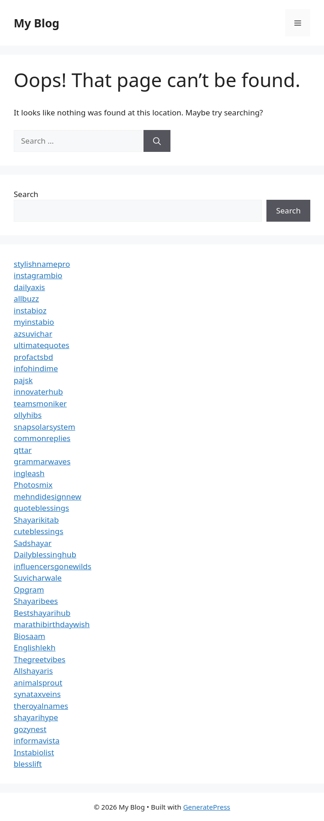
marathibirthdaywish (52, 624)
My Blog (36, 23)
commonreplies (42, 438)
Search (26, 194)
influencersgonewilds (52, 566)
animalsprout (38, 682)
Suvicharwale (38, 577)
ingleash (29, 473)
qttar (23, 450)
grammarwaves (42, 461)
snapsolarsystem (44, 426)
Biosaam (29, 636)
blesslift (28, 764)
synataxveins (37, 694)
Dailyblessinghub (45, 554)
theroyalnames (41, 706)
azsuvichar (33, 333)
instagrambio (38, 275)
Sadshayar (33, 543)
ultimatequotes (41, 345)
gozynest (30, 729)
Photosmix (33, 484)
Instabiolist (34, 752)
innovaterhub (38, 391)
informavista (36, 740)
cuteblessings (39, 531)
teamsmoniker (40, 403)
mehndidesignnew (47, 496)
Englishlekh (34, 647)
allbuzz (26, 298)
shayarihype (36, 717)
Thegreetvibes (39, 659)
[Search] (156, 141)
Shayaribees (36, 601)
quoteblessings (41, 508)
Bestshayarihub (42, 613)
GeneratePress (206, 806)
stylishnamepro (42, 264)
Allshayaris (33, 670)
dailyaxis (29, 287)
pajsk (23, 380)
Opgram (29, 589)
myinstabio (34, 322)
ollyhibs (28, 415)
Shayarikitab (36, 519)
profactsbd (33, 357)
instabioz (30, 310)
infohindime (36, 368)
